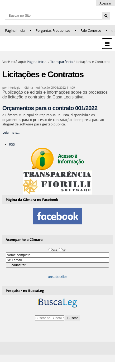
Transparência (61, 61)
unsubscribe (57, 276)
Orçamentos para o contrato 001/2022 (49, 108)
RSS (12, 144)
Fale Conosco (90, 30)
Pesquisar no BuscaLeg (25, 290)
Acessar (105, 3)
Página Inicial (15, 30)
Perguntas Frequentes (53, 30)
